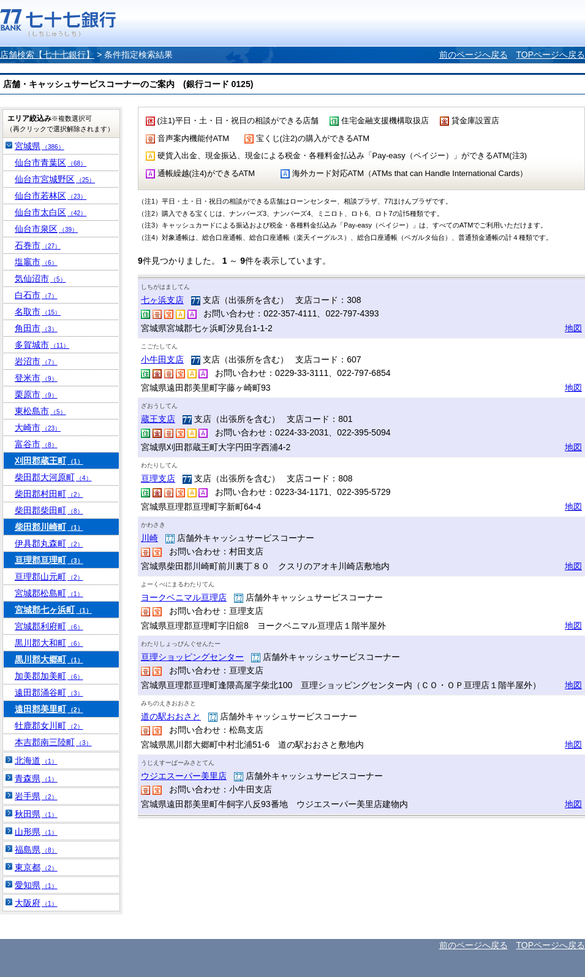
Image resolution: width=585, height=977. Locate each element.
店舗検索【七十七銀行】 (47, 54)
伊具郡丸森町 (49, 543)
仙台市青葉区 (50, 162)
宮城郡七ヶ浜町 (53, 610)
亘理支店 (158, 478)
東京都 (36, 867)
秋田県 (36, 814)
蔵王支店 (158, 419)
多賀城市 (42, 345)
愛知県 (36, 885)
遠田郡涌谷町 (49, 692)
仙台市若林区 (50, 196)
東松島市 (40, 411)
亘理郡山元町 (49, 576)
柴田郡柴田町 (49, 510)
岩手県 (36, 796)
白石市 (36, 295)
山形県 (36, 832)
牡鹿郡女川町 (49, 725)
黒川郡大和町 (49, 643)
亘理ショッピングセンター (192, 657)
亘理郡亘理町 (49, 560)
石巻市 (38, 245)
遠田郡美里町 (49, 709)
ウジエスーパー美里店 (184, 776)
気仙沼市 (40, 278)
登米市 (36, 378)
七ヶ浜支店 (162, 300)
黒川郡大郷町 (49, 659)
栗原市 (36, 394)
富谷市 (36, 444)
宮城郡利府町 (49, 626)
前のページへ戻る (473, 54)
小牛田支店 (162, 359)
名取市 (38, 311)
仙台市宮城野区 (55, 179)
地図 (573, 328)
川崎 (149, 538)
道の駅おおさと (171, 716)
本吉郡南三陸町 (53, 742)
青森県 (36, 778)
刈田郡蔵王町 (49, 461)
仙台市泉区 (46, 229)
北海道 (36, 760)
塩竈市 (36, 262)
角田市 (36, 328)
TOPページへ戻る (550, 54)
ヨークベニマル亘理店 (184, 597)
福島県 (36, 849)
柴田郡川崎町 (49, 527)
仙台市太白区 (50, 212)
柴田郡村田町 (49, 494)
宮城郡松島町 (49, 593)
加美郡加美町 (49, 676)
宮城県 (39, 146)
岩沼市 (36, 361)
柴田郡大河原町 (53, 477)
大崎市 (38, 427)
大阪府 (36, 903)
